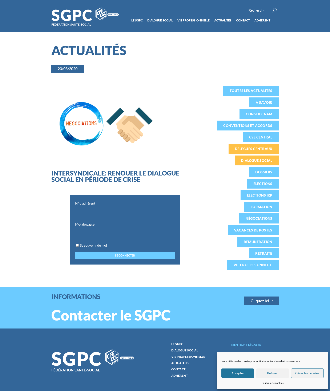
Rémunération (258, 242)
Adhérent (262, 20)
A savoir (264, 102)
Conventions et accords (247, 126)
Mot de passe (84, 224)
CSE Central (260, 137)
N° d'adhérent (85, 203)
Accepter (238, 373)
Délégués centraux (253, 149)
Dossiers (263, 172)
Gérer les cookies (307, 373)
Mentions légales (246, 344)
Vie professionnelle (193, 20)
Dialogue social (160, 20)
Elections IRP (259, 195)
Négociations (259, 218)
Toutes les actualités (251, 91)
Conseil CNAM (259, 114)
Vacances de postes (253, 230)
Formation (261, 207)
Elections (262, 184)
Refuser (272, 373)
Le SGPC (137, 20)
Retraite (263, 253)
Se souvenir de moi (91, 245)
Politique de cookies (272, 382)
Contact (243, 20)
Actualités (223, 20)
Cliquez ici (260, 300)
